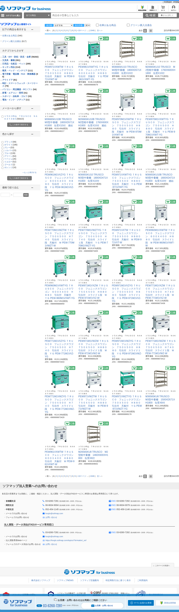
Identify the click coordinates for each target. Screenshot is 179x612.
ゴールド (9, 164)
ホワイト (10, 144)
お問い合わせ (51, 517)
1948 (92, 30)
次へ (99, 30)
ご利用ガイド (153, 9)
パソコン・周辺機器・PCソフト (19, 89)
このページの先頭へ (162, 565)
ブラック (10, 142)
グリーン (10, 156)
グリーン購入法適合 (14, 41)
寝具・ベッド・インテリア (17, 70)
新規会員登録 (142, 9)
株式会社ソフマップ (40, 580)
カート (163, 9)
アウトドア (9, 80)
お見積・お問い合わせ (102, 606)
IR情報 (176, 2)
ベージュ (10, 159)
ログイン (173, 9)
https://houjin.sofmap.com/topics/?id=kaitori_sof (65, 540)
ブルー (9, 153)
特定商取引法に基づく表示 (118, 580)
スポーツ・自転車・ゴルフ (17, 96)
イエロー (10, 162)
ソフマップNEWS (65, 580)
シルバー (10, 150)
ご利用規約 (167, 2)
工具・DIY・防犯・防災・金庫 (20, 57)
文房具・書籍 (11, 60)
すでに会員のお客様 (143, 603)
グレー (9, 147)
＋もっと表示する (29, 172)
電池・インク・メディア (16, 99)
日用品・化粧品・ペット (16, 63)
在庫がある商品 (12, 35)
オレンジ (10, 167)
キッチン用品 (11, 67)
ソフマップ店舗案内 (89, 580)
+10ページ (81, 30)
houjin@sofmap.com (54, 513)
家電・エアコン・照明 (14, 93)
